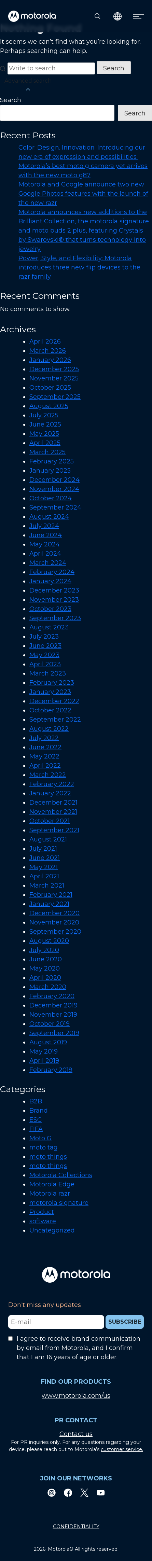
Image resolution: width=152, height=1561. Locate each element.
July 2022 (44, 738)
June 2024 (45, 535)
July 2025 (43, 415)
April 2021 (44, 876)
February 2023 (51, 682)
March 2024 (47, 563)
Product (41, 1212)
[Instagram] (51, 1492)
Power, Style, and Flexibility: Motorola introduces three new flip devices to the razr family (79, 267)
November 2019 (53, 1014)
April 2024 (45, 553)
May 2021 (43, 867)
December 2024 (54, 480)
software (42, 1221)
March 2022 (47, 775)
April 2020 (45, 977)
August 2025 (48, 406)
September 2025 (55, 397)
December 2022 (54, 701)
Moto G (40, 1138)
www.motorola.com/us (76, 1395)
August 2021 (48, 839)
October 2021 (49, 821)
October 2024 (50, 498)
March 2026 (47, 350)
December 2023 (54, 590)
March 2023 (47, 673)
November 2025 (54, 378)
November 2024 (54, 489)
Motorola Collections (60, 1175)
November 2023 (54, 599)
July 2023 (44, 636)
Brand (38, 1110)
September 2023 (55, 618)
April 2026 (45, 341)
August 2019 (48, 1042)
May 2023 (44, 655)
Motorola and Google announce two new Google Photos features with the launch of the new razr (83, 194)
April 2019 (44, 1060)
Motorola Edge (51, 1184)
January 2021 (49, 904)
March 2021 (46, 885)
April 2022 (45, 765)
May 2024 (44, 544)
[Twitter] (84, 1492)
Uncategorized (52, 1230)
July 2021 (43, 848)
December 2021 (53, 802)
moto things (48, 1156)
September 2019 (54, 1033)
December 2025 (54, 369)
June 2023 (45, 646)
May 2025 (44, 433)
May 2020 (44, 968)
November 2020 (54, 922)
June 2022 (45, 747)
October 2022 (50, 710)
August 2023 (49, 627)
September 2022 (55, 719)
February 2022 (51, 784)
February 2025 (51, 461)
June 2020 (45, 959)
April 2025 (44, 443)
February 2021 (50, 894)
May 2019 (43, 1051)
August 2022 (49, 729)
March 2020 (47, 987)
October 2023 (50, 609)
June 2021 (44, 858)
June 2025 (45, 424)
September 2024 (55, 507)
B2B (35, 1101)
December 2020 (54, 913)
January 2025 (50, 470)
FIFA (36, 1129)
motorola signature (58, 1203)
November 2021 (53, 812)
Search (10, 100)
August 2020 (49, 941)
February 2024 (51, 572)
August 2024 (49, 516)
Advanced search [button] (28, 85)
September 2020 (55, 931)
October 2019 (49, 1024)
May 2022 (44, 756)
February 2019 (50, 1070)
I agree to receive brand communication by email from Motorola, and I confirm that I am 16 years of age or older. (78, 1348)
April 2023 (45, 664)
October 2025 (50, 387)
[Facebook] (68, 1492)
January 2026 (50, 360)
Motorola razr (49, 1193)
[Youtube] (101, 1492)
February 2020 (51, 996)
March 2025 (47, 452)
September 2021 (54, 830)
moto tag (43, 1147)
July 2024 (44, 526)
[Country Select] (117, 16)
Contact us (76, 1434)
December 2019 (53, 1005)
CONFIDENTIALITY (76, 1526)
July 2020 (44, 950)
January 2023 (50, 692)
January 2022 (50, 793)
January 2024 (50, 581)
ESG (35, 1120)
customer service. (122, 1449)
